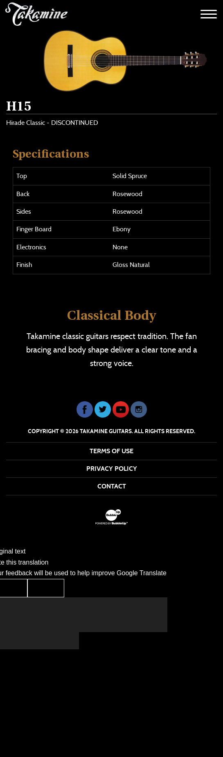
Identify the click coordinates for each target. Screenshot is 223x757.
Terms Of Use (111, 451)
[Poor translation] (45, 588)
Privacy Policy (111, 468)
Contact (111, 486)
